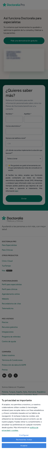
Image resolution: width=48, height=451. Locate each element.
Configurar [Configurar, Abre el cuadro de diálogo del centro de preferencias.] (24, 435)
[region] (24, 423)
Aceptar (23, 446)
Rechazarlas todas (24, 440)
